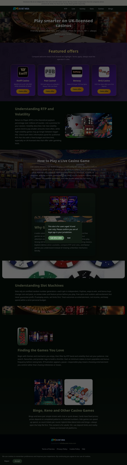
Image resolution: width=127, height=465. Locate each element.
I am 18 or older (56, 238)
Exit (68, 238)
